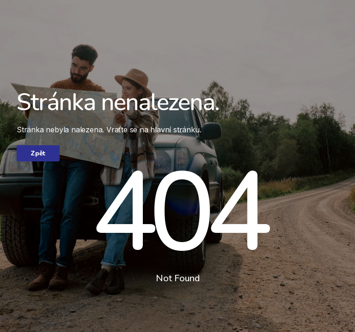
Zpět (38, 153)
